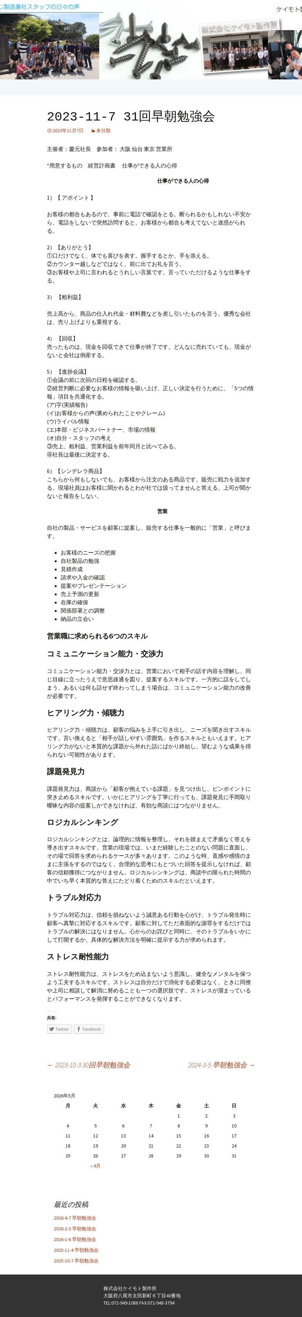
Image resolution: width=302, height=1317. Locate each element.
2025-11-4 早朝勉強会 (76, 1250)
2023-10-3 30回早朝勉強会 (88, 1064)
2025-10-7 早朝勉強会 (76, 1261)
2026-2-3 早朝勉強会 (75, 1228)
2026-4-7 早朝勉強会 (75, 1218)
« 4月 (95, 1166)
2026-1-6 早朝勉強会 (75, 1239)
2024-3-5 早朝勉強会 (221, 1064)
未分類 (103, 130)
